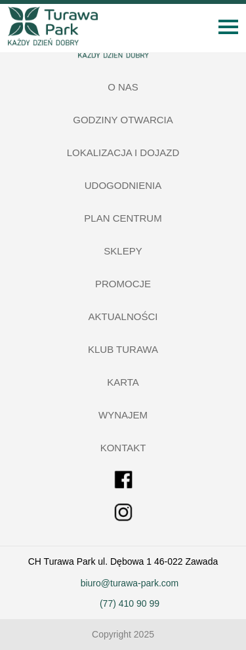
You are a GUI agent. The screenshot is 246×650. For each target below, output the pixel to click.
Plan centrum (122, 218)
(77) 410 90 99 (129, 603)
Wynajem (123, 414)
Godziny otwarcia (123, 119)
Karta (123, 382)
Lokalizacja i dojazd (123, 152)
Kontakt (123, 447)
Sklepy (123, 250)
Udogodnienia (123, 185)
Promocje (123, 283)
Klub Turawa (123, 349)
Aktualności (123, 316)
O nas (123, 86)
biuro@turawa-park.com (130, 583)
